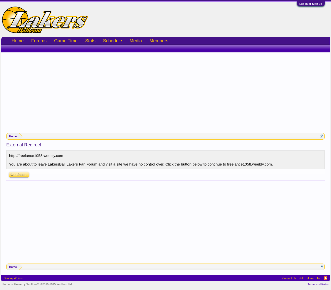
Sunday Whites (13, 278)
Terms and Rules (318, 284)
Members (158, 40)
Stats (90, 40)
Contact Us (289, 278)
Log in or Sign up (311, 3)
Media (135, 40)
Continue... (19, 174)
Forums (39, 40)
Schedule (112, 40)
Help (301, 278)
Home (18, 40)
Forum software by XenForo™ (38, 284)
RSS (325, 278)
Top (319, 278)
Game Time (66, 40)
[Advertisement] (165, 90)
